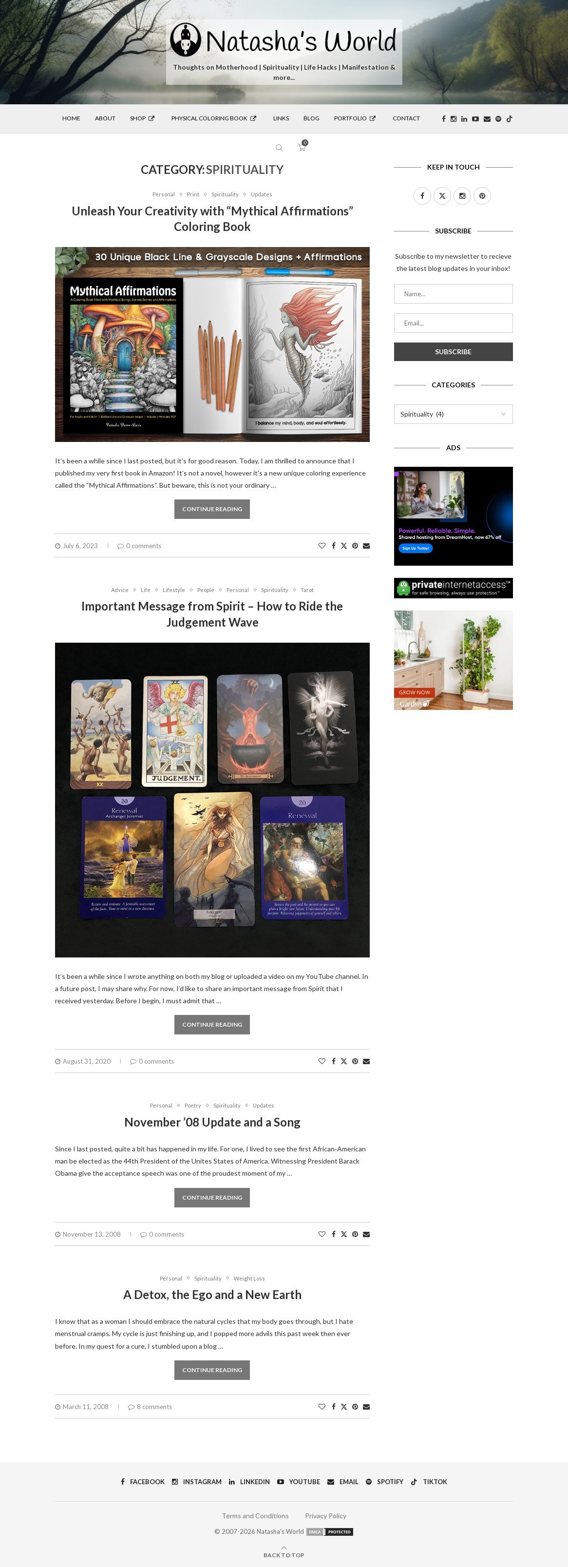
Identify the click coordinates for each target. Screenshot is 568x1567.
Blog (311, 118)
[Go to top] (284, 1554)
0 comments (139, 546)
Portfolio (355, 118)
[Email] (487, 119)
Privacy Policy (325, 1515)
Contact (406, 118)
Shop (142, 118)
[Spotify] (498, 119)
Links (281, 118)
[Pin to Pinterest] (355, 545)
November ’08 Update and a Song (212, 1122)
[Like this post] (322, 545)
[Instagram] (453, 119)
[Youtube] (475, 119)
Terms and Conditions (255, 1515)
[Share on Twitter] (344, 545)
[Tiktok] (509, 119)
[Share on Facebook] (334, 545)
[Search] (279, 148)
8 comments (150, 1407)
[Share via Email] (366, 545)
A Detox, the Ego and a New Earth (212, 1294)
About (105, 118)
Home (71, 118)
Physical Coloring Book (213, 118)
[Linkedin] (464, 119)
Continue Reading (212, 509)
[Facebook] (444, 119)
